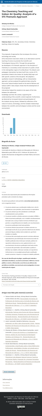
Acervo (9, 6)
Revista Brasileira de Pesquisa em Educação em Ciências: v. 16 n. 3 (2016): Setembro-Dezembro (21, 339)
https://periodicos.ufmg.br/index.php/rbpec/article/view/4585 (19, 281)
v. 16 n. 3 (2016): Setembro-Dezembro (23, 6)
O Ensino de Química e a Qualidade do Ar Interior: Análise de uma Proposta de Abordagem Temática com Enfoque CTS (21, 335)
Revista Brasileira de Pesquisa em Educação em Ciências (21, 2)
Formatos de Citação (8, 285)
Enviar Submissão (9, 372)
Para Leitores (6, 382)
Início (3, 6)
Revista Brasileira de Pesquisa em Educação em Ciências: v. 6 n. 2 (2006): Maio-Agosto (22, 326)
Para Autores (6, 385)
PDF (5, 163)
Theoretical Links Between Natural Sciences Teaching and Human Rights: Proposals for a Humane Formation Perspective (22, 359)
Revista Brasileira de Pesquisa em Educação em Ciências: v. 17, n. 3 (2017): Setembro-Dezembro (21, 305)
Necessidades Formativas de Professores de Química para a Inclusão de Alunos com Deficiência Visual (22, 301)
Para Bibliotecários (8, 388)
